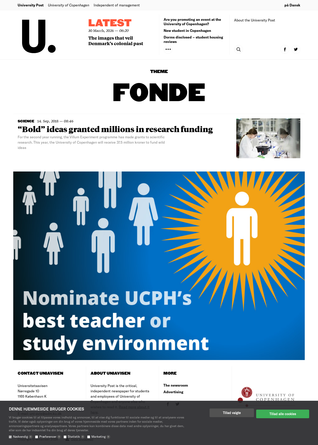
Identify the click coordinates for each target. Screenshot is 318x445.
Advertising (173, 392)
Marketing (100, 436)
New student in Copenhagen (187, 30)
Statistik (76, 436)
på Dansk (292, 5)
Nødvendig (22, 436)
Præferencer (50, 436)
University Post (31, 5)
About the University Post (254, 20)
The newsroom (175, 385)
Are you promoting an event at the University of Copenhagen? (192, 21)
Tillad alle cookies (282, 413)
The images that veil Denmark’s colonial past (115, 40)
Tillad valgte (232, 413)
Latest (110, 23)
